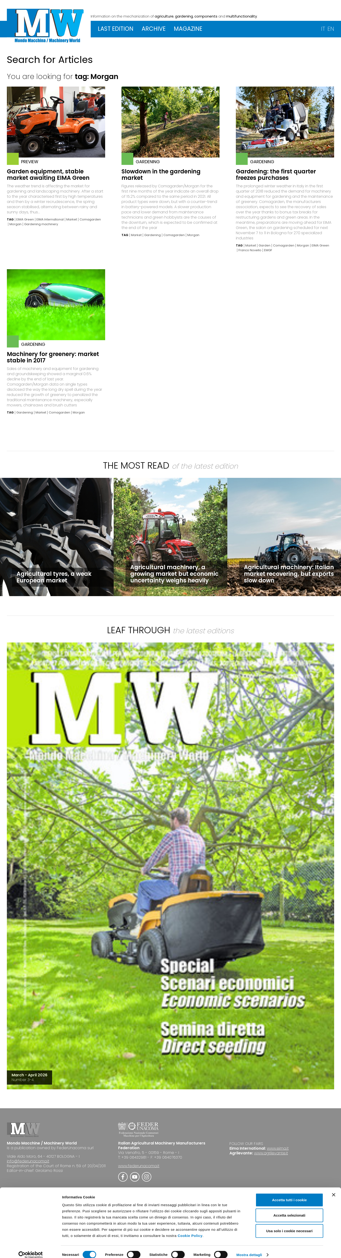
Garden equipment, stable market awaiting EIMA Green (48, 174)
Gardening (152, 235)
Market (71, 219)
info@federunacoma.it (28, 1161)
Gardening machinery (41, 224)
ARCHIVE (154, 29)
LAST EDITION (115, 29)
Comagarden (90, 219)
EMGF (268, 250)
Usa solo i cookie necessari (289, 1225)
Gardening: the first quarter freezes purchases (276, 174)
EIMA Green (25, 219)
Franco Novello (249, 250)
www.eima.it (278, 1148)
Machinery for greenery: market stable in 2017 (53, 357)
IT (323, 29)
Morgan (15, 224)
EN (331, 29)
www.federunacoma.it (138, 1166)
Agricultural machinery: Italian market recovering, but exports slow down (289, 573)
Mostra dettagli (249, 1249)
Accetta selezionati (289, 1209)
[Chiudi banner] (333, 1188)
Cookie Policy (190, 1229)
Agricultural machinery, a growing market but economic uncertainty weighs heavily (174, 573)
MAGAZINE (188, 29)
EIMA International (50, 219)
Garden (264, 245)
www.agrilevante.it (271, 1153)
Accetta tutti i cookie (289, 1194)
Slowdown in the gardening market (161, 174)
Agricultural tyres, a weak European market (54, 577)
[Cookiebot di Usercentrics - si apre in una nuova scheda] (30, 1248)
